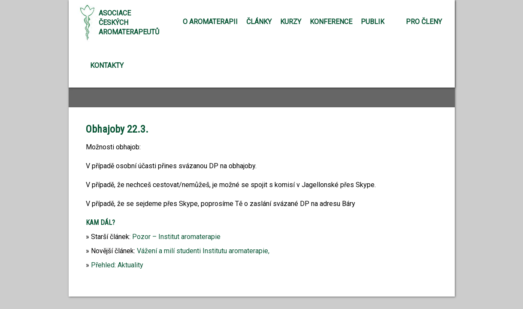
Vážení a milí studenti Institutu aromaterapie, (203, 251)
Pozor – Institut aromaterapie (176, 237)
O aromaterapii (210, 22)
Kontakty (107, 65)
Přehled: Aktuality (117, 265)
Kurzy (290, 22)
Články (259, 22)
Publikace (379, 22)
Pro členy (424, 22)
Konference (331, 22)
